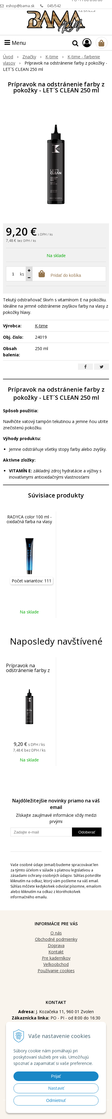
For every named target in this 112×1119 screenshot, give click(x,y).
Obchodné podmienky (56, 939)
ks (22, 274)
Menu (15, 42)
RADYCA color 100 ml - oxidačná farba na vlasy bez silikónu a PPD (29, 521)
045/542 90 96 (54, 7)
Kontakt (56, 952)
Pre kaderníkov (56, 958)
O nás (56, 933)
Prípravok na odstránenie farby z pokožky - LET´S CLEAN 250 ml (28, 672)
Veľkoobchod (56, 964)
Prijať (56, 1076)
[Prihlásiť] (86, 42)
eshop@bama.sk (20, 5)
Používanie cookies (56, 970)
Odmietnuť (56, 1100)
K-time (41, 326)
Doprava (56, 945)
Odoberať (86, 832)
